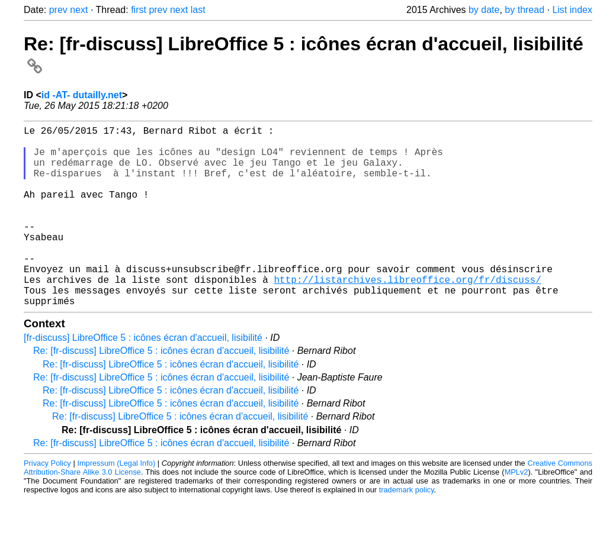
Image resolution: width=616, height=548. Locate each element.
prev (58, 10)
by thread (524, 10)
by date (484, 10)
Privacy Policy (47, 503)
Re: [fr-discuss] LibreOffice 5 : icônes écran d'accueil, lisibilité (161, 391)
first (138, 10)
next (79, 10)
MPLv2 (516, 512)
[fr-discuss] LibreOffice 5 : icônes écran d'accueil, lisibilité (143, 378)
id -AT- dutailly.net (81, 95)
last (198, 10)
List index (572, 10)
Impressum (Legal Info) (116, 503)
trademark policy (406, 530)
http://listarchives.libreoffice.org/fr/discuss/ (407, 314)
